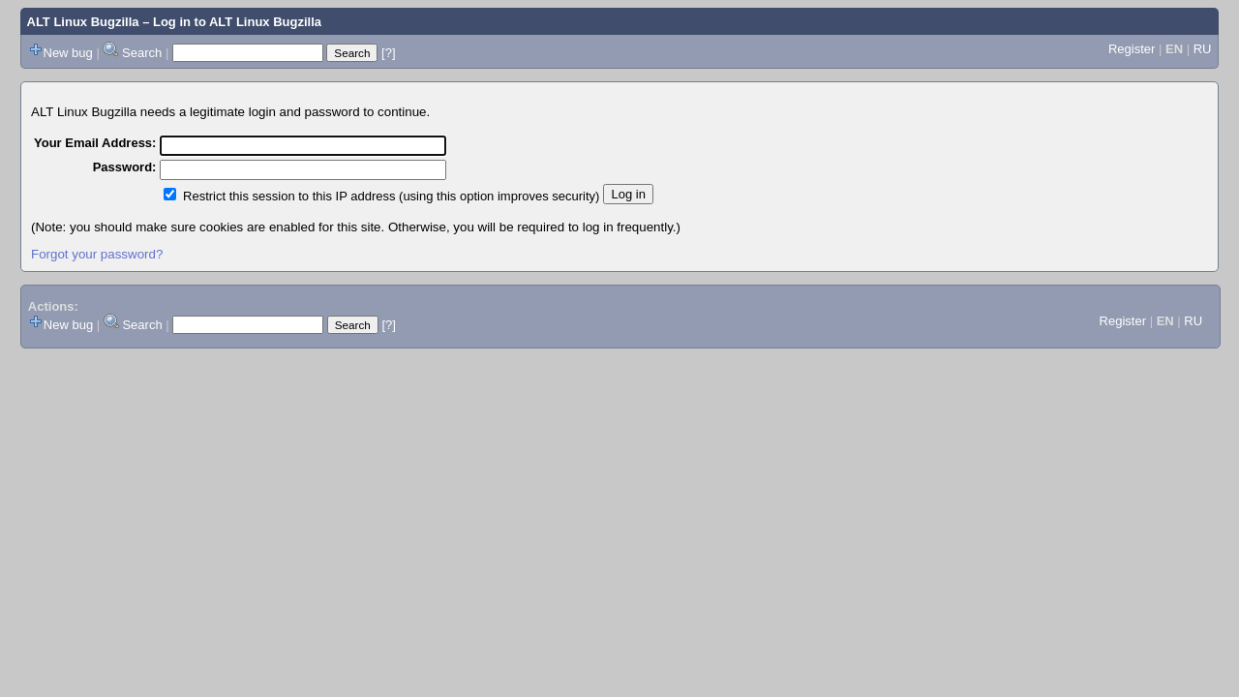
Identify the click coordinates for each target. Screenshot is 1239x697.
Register (1131, 49)
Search (142, 52)
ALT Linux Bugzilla (83, 22)
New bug (68, 52)
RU (1203, 49)
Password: (125, 167)
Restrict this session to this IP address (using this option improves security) (391, 196)
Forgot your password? (97, 254)
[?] (388, 52)
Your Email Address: (95, 143)
